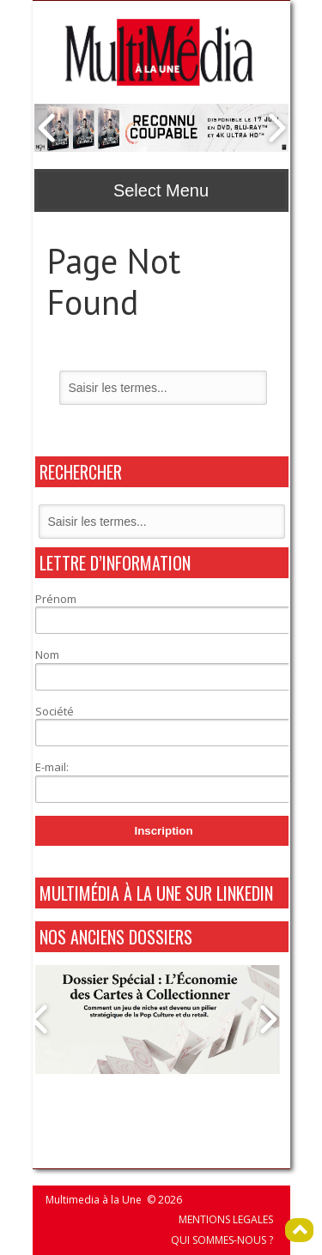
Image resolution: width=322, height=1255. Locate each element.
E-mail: (52, 767)
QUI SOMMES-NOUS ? (222, 1240)
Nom (47, 654)
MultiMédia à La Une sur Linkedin (156, 893)
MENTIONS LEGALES (226, 1219)
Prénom (55, 598)
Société (54, 711)
